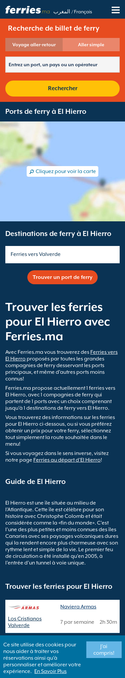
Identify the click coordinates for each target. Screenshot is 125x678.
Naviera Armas (78, 607)
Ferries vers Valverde (36, 254)
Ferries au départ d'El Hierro (67, 460)
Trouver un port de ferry (62, 277)
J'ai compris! (103, 649)
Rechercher (62, 88)
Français (83, 11)
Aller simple (91, 44)
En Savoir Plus (50, 671)
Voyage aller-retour (34, 44)
